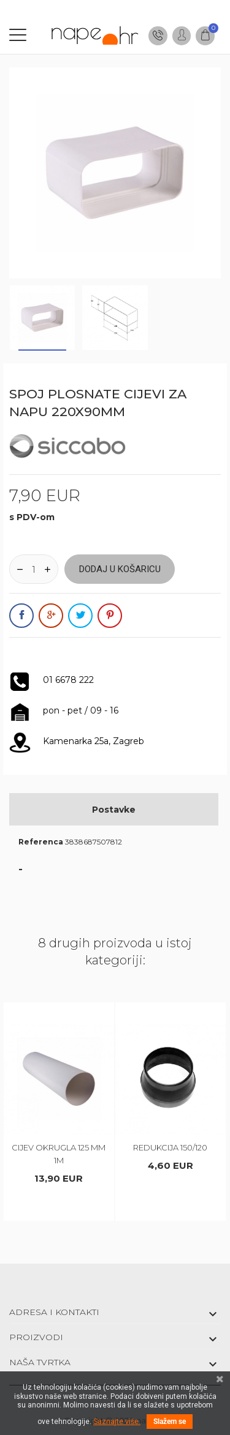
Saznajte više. (116, 1421)
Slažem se (169, 1421)
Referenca (40, 841)
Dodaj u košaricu (120, 569)
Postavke (114, 809)
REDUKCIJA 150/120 (170, 1147)
